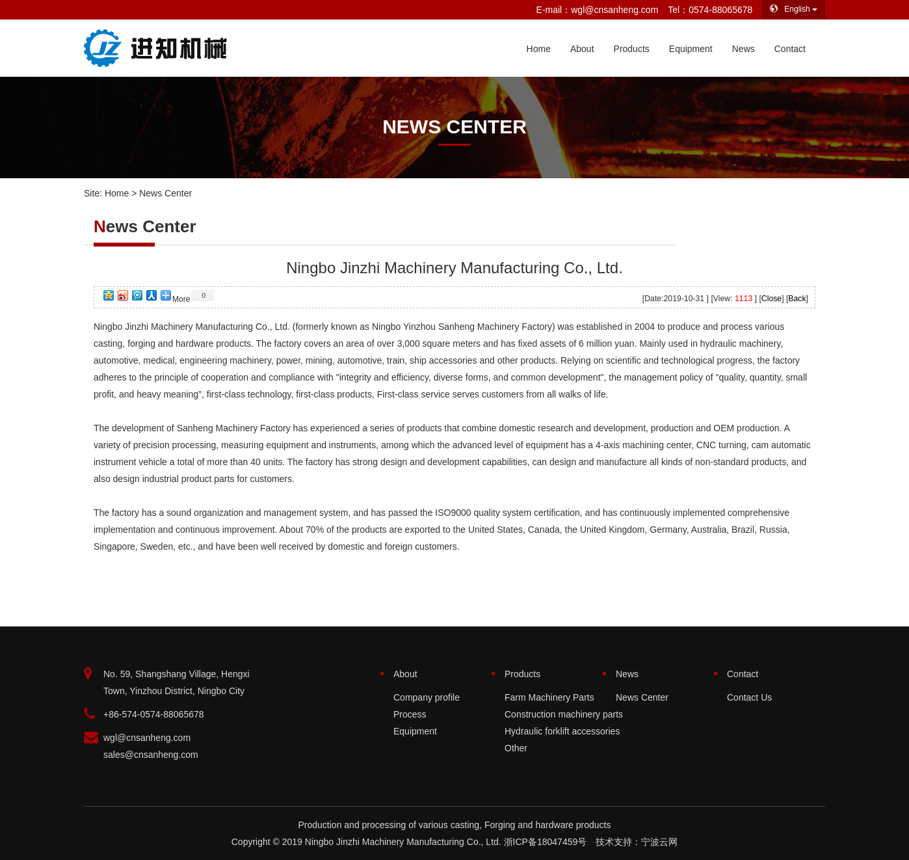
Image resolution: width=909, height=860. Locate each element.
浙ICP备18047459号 (545, 842)
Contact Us (749, 697)
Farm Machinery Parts (549, 697)
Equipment (691, 49)
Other (516, 748)
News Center (642, 697)
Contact (790, 49)
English (793, 9)
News (743, 49)
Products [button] (632, 49)
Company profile (426, 697)
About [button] (582, 49)
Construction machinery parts (564, 714)
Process (410, 714)
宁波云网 (659, 842)
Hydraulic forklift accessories (562, 731)
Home (539, 49)
